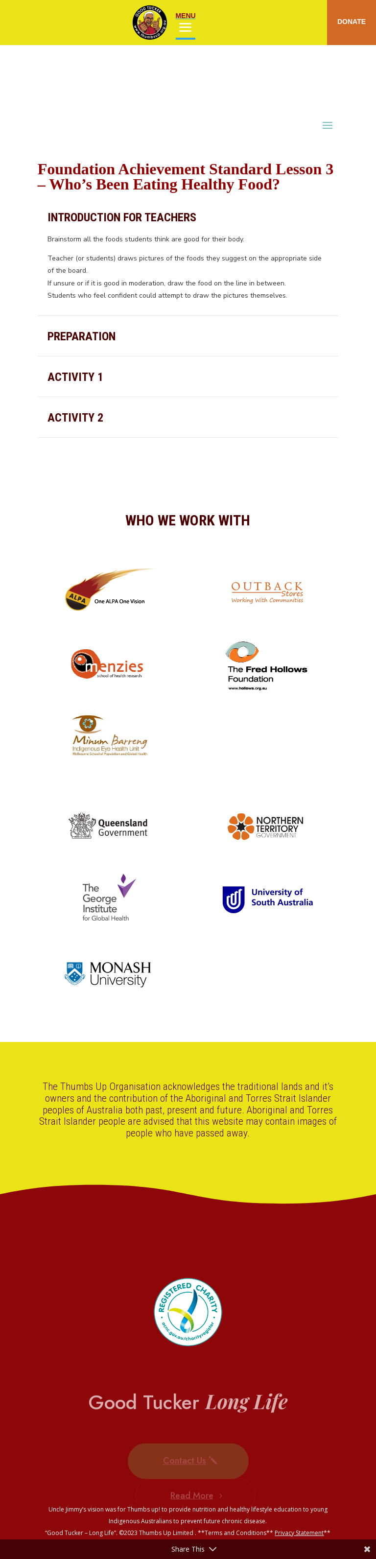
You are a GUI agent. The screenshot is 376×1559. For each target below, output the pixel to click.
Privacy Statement (299, 1533)
